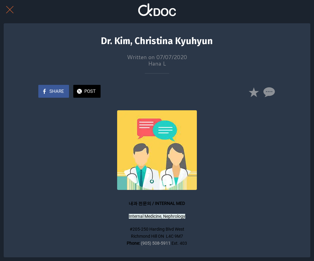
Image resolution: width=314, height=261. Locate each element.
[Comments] (268, 92)
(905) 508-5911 (155, 243)
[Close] (9, 9)
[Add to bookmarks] (253, 92)
